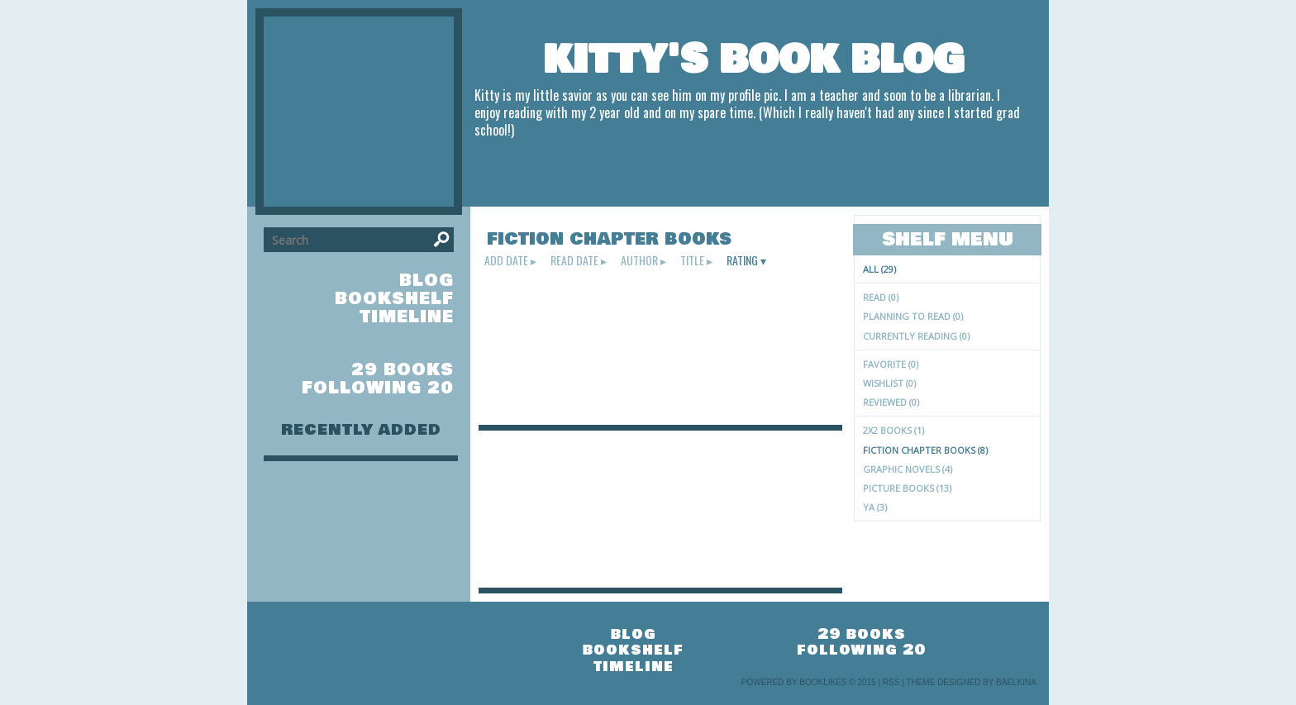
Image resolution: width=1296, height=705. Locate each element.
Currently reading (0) (916, 336)
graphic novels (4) (907, 469)
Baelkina (1016, 682)
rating (742, 260)
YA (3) (875, 507)
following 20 (378, 388)
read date (574, 260)
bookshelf (394, 299)
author (639, 260)
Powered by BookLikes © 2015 (808, 682)
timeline (407, 317)
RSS (891, 682)
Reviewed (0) (891, 402)
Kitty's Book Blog (754, 59)
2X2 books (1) (893, 430)
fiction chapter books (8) (925, 450)
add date (506, 260)
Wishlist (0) (889, 383)
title (692, 260)
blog (426, 280)
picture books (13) (907, 488)
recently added (361, 429)
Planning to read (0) (913, 316)
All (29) (879, 269)
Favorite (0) (890, 364)
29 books (402, 370)
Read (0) (880, 297)
